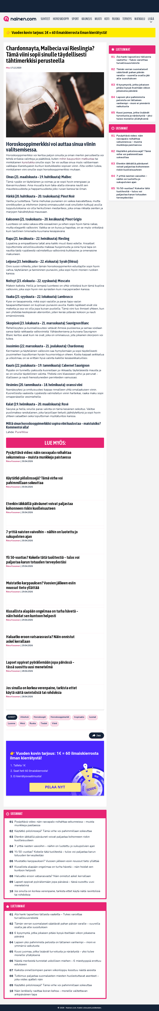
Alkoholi (24, 717)
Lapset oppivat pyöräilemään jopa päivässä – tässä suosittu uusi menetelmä (40, 664)
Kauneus (87, 19)
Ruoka (116, 19)
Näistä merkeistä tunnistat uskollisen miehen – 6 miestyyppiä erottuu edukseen (57, 962)
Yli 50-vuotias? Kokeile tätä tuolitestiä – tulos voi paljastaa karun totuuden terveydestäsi (43, 559)
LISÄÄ (151, 19)
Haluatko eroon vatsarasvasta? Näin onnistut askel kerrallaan (40, 639)
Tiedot (44, 723)
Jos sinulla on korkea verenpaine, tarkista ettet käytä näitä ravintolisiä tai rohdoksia (41, 690)
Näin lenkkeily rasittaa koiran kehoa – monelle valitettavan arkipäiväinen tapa (50, 992)
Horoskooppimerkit (60, 717)
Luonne (11, 723)
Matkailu (139, 19)
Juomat (92, 717)
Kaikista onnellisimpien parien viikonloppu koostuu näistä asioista (55, 970)
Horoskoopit (40, 717)
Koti (106, 19)
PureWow (21, 432)
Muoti (98, 19)
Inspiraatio (79, 717)
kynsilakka (28, 162)
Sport (75, 19)
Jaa (96, 735)
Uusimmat (17, 814)
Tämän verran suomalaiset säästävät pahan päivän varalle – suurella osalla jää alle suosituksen (57, 925)
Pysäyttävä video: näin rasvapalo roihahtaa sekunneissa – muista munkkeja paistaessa (38, 454)
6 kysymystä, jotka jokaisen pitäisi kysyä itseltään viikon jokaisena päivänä (54, 934)
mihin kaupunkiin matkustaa (76, 159)
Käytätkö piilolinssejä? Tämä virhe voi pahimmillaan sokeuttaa (34, 480)
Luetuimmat (18, 906)
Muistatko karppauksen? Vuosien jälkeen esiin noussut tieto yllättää (41, 585)
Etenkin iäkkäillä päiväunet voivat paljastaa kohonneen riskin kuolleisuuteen (39, 506)
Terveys (127, 19)
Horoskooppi (61, 19)
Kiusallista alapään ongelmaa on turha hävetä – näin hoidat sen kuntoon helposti (42, 613)
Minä (22, 723)
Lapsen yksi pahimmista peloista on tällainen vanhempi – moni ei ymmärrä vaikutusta (54, 944)
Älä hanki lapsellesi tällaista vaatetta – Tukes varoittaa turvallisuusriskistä (48, 916)
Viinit (54, 723)
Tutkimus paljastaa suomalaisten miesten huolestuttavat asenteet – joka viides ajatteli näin (56, 977)
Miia (8, 67)
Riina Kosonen (13, 461)
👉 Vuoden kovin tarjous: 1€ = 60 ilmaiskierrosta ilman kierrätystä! (56, 32)
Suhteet (45, 19)
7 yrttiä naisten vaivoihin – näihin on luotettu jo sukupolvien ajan (42, 534)
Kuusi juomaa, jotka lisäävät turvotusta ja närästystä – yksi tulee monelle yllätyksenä (54, 953)
